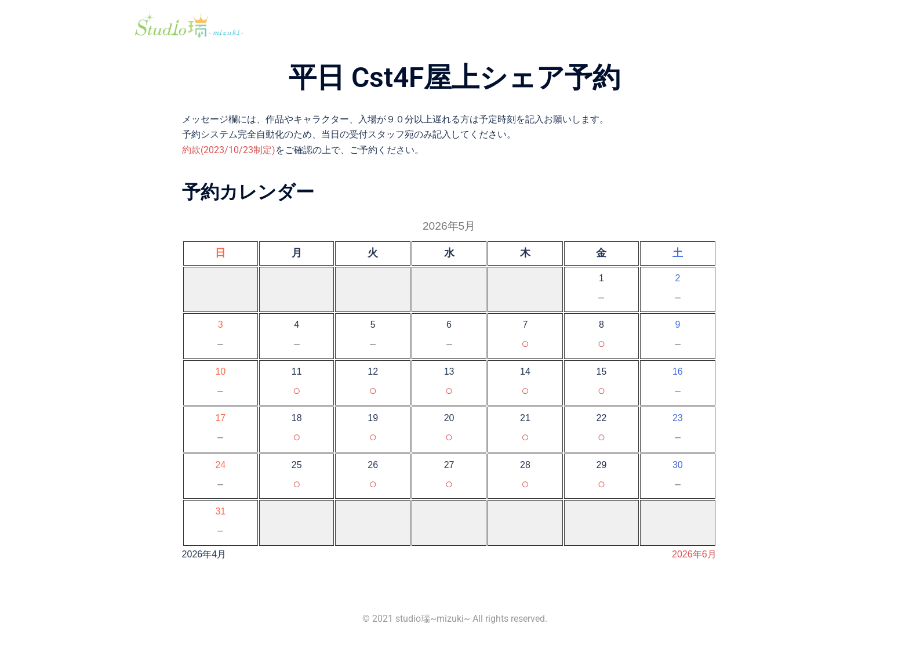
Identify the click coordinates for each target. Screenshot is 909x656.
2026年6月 (694, 554)
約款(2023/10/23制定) (228, 149)
